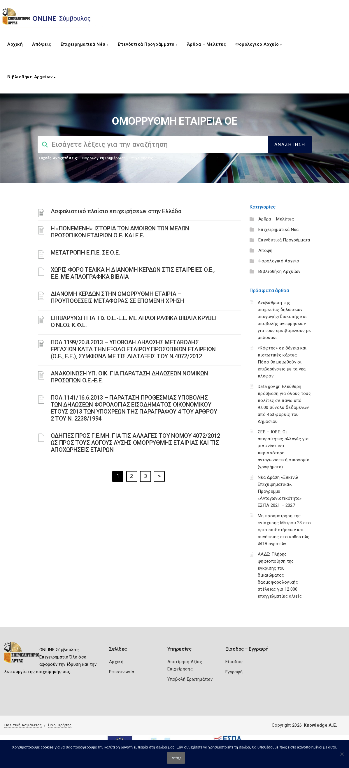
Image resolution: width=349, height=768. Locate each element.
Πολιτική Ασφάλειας (23, 725)
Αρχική (15, 44)
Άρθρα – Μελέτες (206, 44)
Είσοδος (234, 661)
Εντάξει (176, 758)
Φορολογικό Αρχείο (258, 44)
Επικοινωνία (121, 672)
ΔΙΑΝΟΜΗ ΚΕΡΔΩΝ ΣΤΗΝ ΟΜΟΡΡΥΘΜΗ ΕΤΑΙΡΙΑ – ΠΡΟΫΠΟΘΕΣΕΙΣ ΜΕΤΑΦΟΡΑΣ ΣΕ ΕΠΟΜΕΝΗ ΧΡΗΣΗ (117, 297)
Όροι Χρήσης (59, 725)
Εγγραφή (234, 672)
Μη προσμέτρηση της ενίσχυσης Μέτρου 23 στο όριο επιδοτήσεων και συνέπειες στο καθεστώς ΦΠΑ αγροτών (284, 529)
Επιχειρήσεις (141, 158)
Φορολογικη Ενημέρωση (104, 158)
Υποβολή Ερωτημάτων (190, 679)
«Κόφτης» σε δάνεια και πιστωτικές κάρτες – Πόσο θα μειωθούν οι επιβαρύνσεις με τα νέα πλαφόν (282, 362)
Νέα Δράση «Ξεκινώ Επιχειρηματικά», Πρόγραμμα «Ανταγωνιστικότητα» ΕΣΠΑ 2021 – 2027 (280, 491)
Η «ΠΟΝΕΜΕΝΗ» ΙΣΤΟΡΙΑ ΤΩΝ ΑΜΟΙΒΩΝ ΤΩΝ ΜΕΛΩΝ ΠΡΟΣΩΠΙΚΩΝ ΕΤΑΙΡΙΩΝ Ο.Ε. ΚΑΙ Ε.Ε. (120, 232)
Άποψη (265, 250)
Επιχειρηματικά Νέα (84, 44)
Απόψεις (41, 44)
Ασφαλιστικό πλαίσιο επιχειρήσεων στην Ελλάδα (116, 211)
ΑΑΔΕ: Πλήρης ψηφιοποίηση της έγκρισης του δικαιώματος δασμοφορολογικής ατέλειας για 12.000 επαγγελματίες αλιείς (280, 575)
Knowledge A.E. (320, 725)
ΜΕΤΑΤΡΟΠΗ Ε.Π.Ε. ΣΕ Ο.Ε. (85, 252)
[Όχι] (342, 757)
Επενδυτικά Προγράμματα (148, 44)
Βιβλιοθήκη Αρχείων (31, 77)
